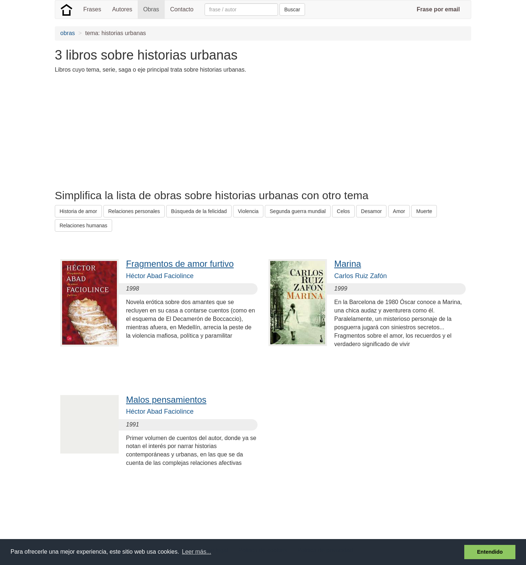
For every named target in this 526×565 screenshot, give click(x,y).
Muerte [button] (424, 211)
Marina (347, 264)
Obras (151, 9)
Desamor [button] (371, 211)
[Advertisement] (188, 131)
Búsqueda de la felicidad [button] (199, 211)
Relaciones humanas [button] (83, 225)
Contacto (182, 9)
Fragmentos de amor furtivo (180, 264)
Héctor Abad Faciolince (160, 276)
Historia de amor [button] (78, 211)
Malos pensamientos (166, 400)
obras (67, 33)
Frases (92, 9)
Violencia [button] (248, 211)
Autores (122, 9)
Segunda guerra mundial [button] (297, 211)
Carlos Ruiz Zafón (360, 276)
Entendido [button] (490, 552)
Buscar (292, 9)
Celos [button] (343, 211)
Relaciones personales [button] (134, 211)
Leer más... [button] (196, 552)
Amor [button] (399, 211)
